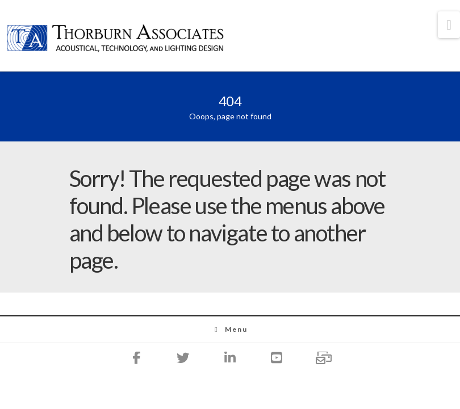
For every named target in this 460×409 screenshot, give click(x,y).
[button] (449, 24)
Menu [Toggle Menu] (230, 329)
